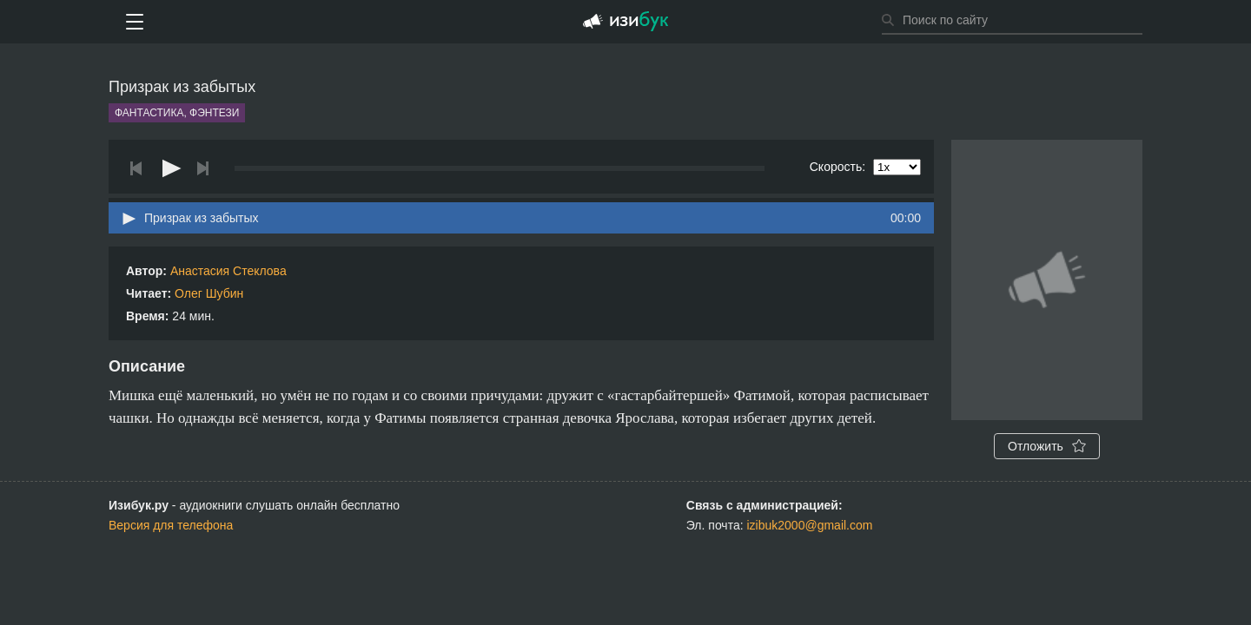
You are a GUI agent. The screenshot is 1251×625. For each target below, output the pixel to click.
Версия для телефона (171, 525)
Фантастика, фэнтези (177, 113)
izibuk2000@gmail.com (810, 525)
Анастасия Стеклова (228, 271)
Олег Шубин (209, 293)
